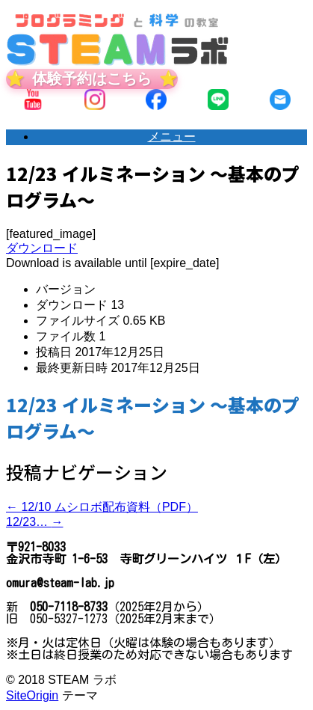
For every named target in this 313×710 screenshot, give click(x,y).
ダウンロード (42, 248)
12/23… (34, 521)
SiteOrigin (32, 695)
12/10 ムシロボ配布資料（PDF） (102, 507)
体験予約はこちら (92, 78)
